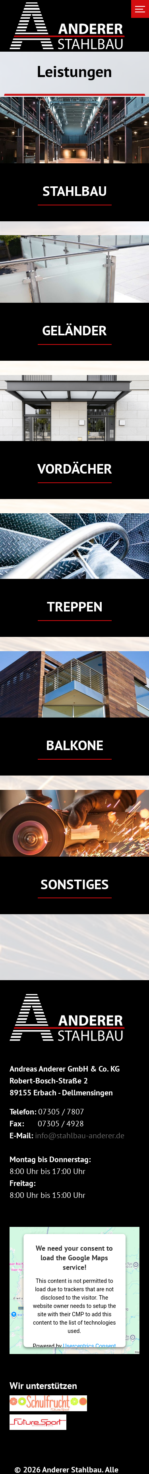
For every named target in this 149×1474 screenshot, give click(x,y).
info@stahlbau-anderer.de (79, 1135)
